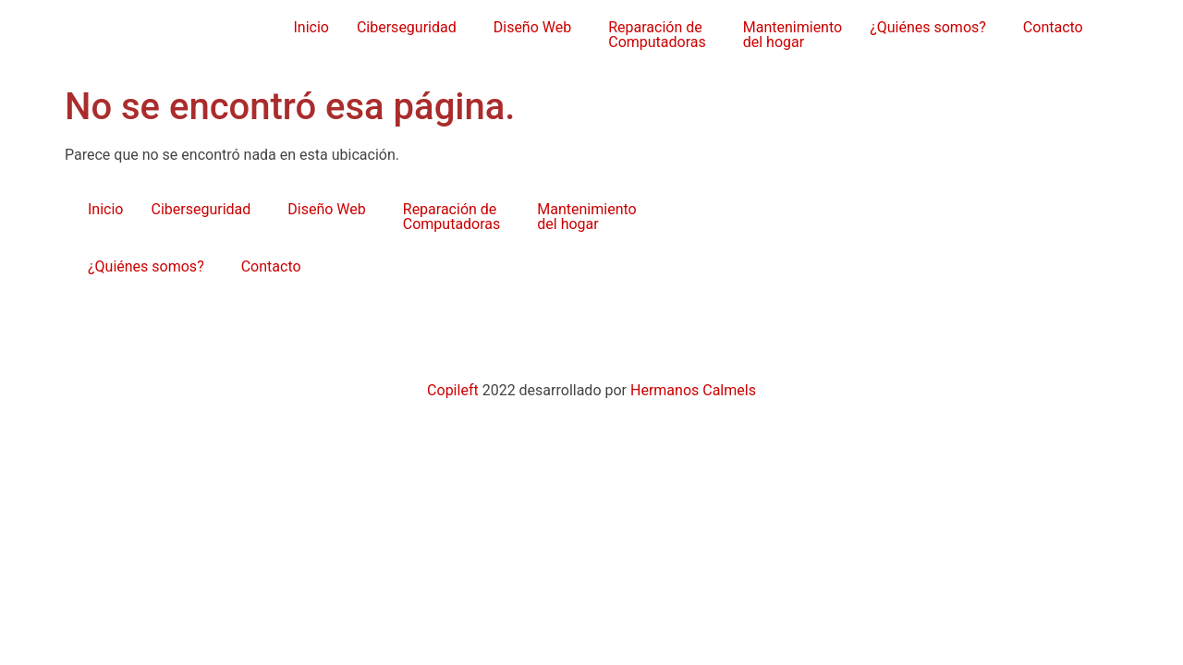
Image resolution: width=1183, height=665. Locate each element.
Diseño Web (532, 27)
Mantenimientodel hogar (792, 34)
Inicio (310, 27)
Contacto (1053, 27)
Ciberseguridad (407, 27)
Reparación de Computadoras (657, 34)
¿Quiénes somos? (928, 27)
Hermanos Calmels (693, 390)
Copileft (454, 390)
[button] (411, 27)
